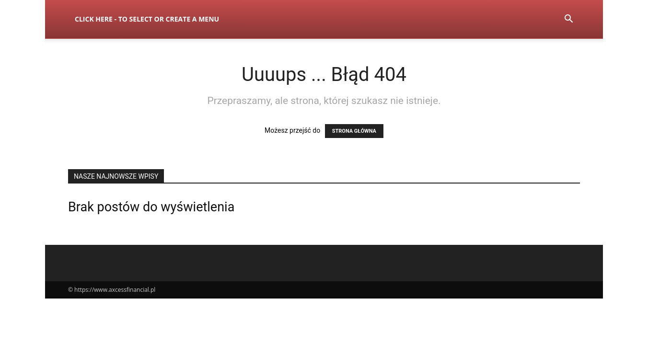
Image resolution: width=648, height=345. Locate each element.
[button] (568, 19)
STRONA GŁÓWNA (354, 131)
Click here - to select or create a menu (147, 18)
